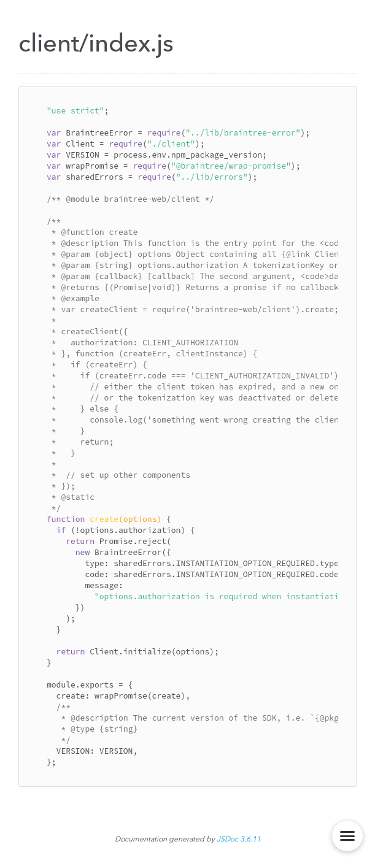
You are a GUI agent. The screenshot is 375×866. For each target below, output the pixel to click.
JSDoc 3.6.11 (239, 839)
